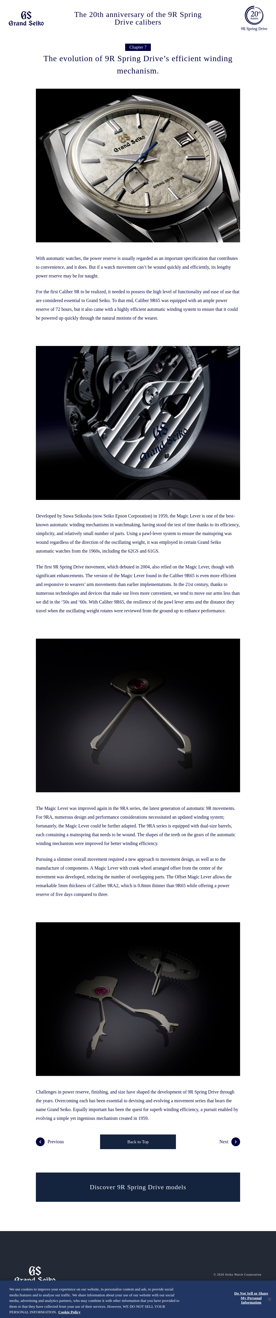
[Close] (269, 1299)
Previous (50, 1141)
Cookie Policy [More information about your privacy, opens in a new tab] (69, 1312)
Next (229, 1141)
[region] (138, 1299)
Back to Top (138, 1141)
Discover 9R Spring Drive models (138, 1187)
